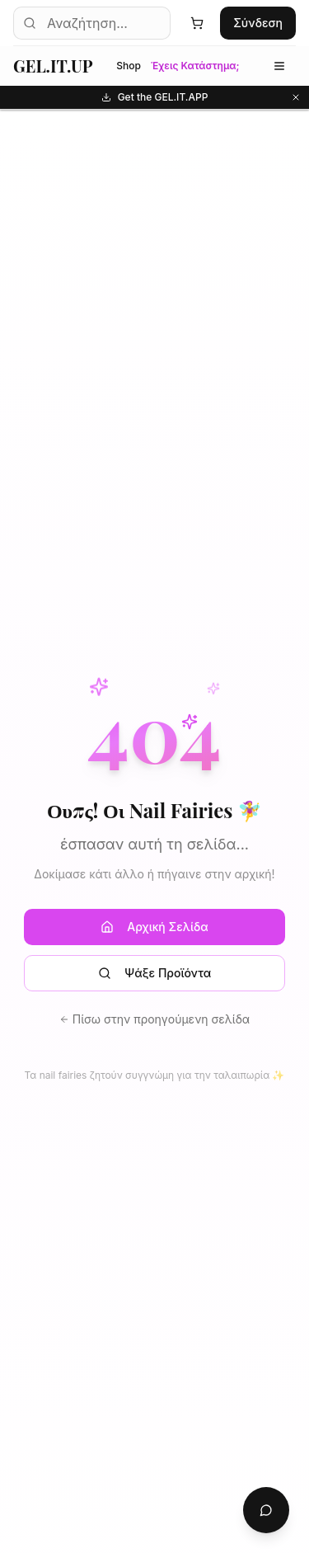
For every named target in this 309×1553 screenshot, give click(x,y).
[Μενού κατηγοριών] (279, 65)
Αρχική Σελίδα (154, 927)
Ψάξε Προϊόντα (154, 973)
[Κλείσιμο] (295, 97)
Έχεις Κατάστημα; (195, 65)
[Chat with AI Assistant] (266, 1510)
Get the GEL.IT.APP (201, 97)
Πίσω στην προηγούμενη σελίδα (154, 1019)
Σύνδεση (258, 23)
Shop (128, 65)
